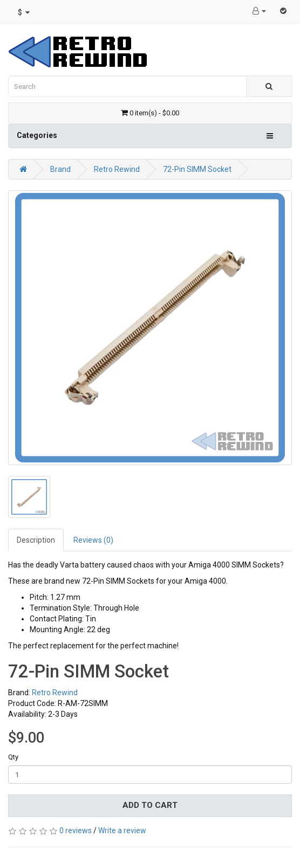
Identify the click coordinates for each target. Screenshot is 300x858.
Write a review (122, 830)
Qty (13, 757)
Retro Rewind (117, 169)
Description (36, 540)
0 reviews (75, 830)
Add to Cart (150, 805)
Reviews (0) (93, 540)
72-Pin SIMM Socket (197, 169)
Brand (60, 169)
